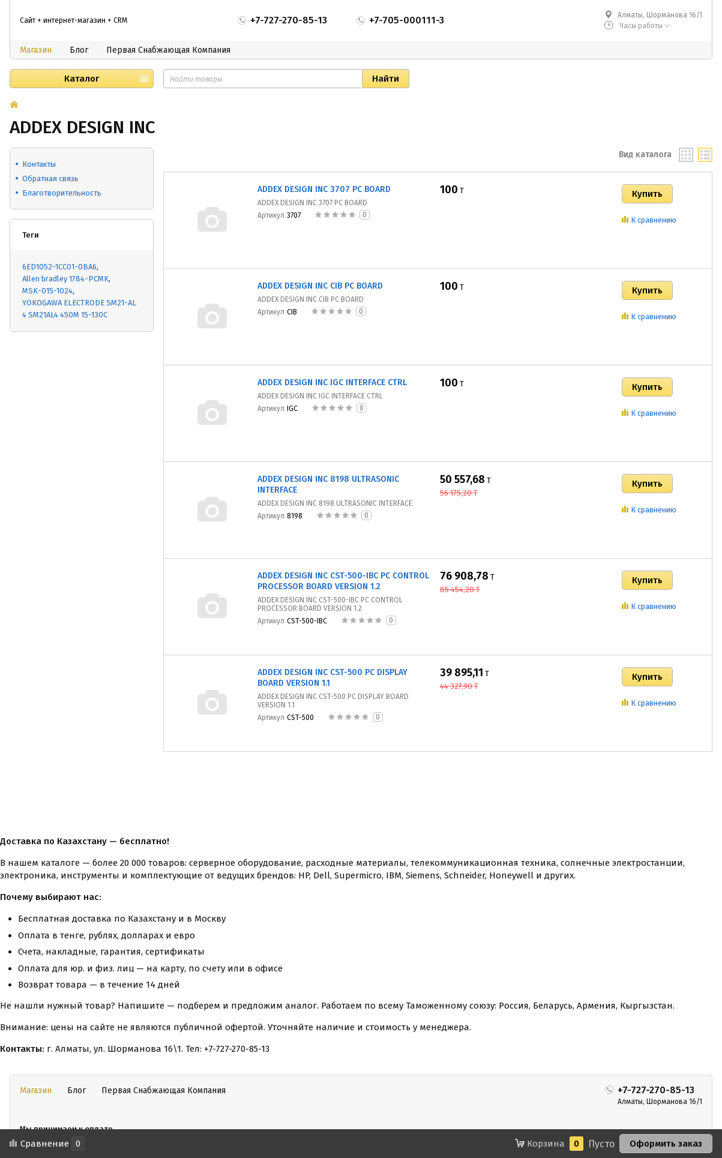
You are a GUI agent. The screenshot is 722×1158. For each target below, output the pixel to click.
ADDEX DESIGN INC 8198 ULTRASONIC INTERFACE (328, 484)
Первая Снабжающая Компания (168, 50)
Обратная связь (50, 178)
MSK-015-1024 (47, 290)
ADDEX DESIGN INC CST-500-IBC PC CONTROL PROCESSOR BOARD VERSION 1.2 (343, 581)
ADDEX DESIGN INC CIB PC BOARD (320, 286)
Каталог (81, 78)
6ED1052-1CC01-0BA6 (59, 266)
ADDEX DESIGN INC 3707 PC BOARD (324, 189)
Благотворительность (61, 192)
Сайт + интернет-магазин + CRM (73, 20)
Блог (79, 50)
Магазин (36, 50)
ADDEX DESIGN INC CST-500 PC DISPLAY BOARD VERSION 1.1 (332, 677)
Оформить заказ (666, 1143)
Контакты (39, 164)
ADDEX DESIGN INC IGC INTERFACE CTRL (332, 382)
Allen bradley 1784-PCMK (65, 278)
